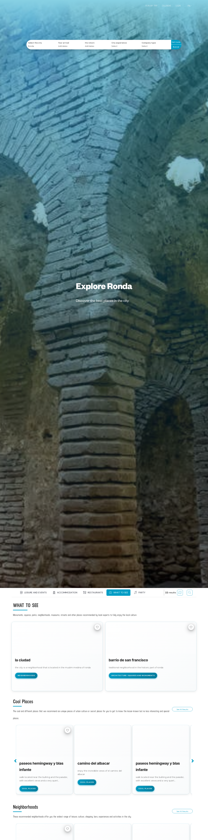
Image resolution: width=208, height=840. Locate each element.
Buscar (176, 47)
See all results (182, 709)
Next (192, 760)
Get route (176, 42)
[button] (39, 592)
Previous (15, 760)
